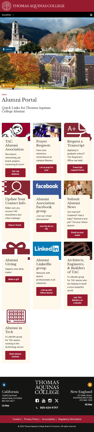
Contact (17, 419)
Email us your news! (77, 233)
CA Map (5, 405)
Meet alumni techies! (15, 355)
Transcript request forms (77, 168)
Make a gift (13, 279)
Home (4, 94)
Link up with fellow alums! (46, 291)
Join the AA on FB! (46, 227)
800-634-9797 (47, 407)
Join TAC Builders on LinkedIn (77, 300)
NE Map (88, 404)
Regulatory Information (69, 419)
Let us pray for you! (46, 168)
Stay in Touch (14, 225)
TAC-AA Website (15, 172)
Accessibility (48, 419)
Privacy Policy (31, 419)
